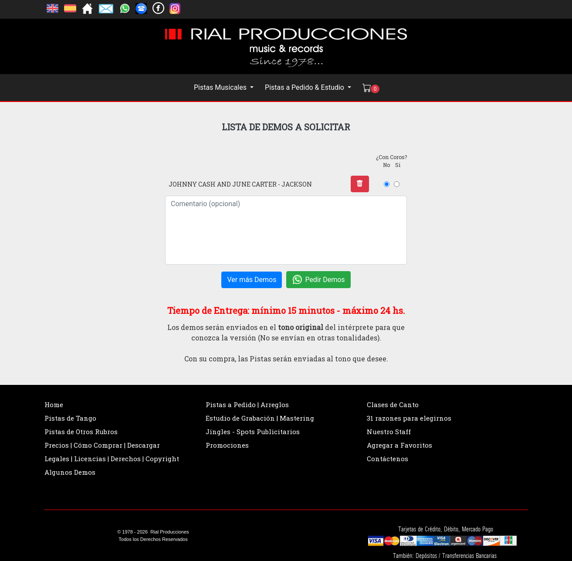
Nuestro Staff (389, 431)
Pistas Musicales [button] (221, 87)
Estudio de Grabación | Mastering (260, 418)
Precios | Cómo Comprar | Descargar (102, 445)
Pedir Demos (318, 279)
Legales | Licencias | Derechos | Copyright (111, 458)
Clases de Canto (393, 404)
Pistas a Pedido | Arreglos (247, 404)
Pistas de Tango (70, 418)
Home (53, 404)
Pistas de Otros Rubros (81, 431)
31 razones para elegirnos (409, 418)
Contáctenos (387, 458)
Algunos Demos (69, 472)
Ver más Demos (251, 279)
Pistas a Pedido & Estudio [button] (305, 87)
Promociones (227, 445)
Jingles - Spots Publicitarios (253, 431)
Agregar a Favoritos (399, 445)
